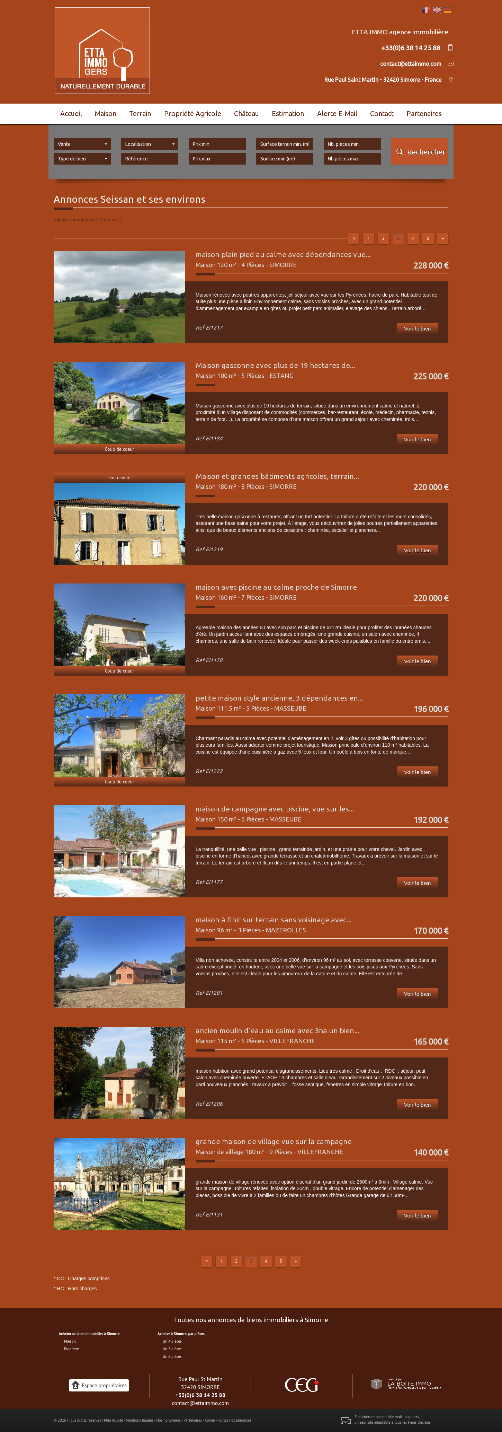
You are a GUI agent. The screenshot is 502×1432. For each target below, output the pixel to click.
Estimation (288, 113)
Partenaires (424, 113)
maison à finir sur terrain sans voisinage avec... (274, 919)
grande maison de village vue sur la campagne (274, 1141)
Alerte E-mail (337, 113)
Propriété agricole (192, 113)
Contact (382, 113)
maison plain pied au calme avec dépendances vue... (283, 254)
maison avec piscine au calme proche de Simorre (276, 587)
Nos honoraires (168, 1420)
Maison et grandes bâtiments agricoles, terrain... (277, 476)
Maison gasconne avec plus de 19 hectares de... (275, 365)
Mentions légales (139, 1420)
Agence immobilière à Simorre (85, 220)
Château (246, 113)
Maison (105, 113)
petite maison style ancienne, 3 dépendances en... (279, 698)
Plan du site (113, 1420)
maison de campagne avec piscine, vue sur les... (275, 809)
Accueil (71, 113)
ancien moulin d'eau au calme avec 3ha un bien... (277, 1030)
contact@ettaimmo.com (200, 1402)
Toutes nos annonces (234, 1420)
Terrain (140, 113)
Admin (210, 1420)
